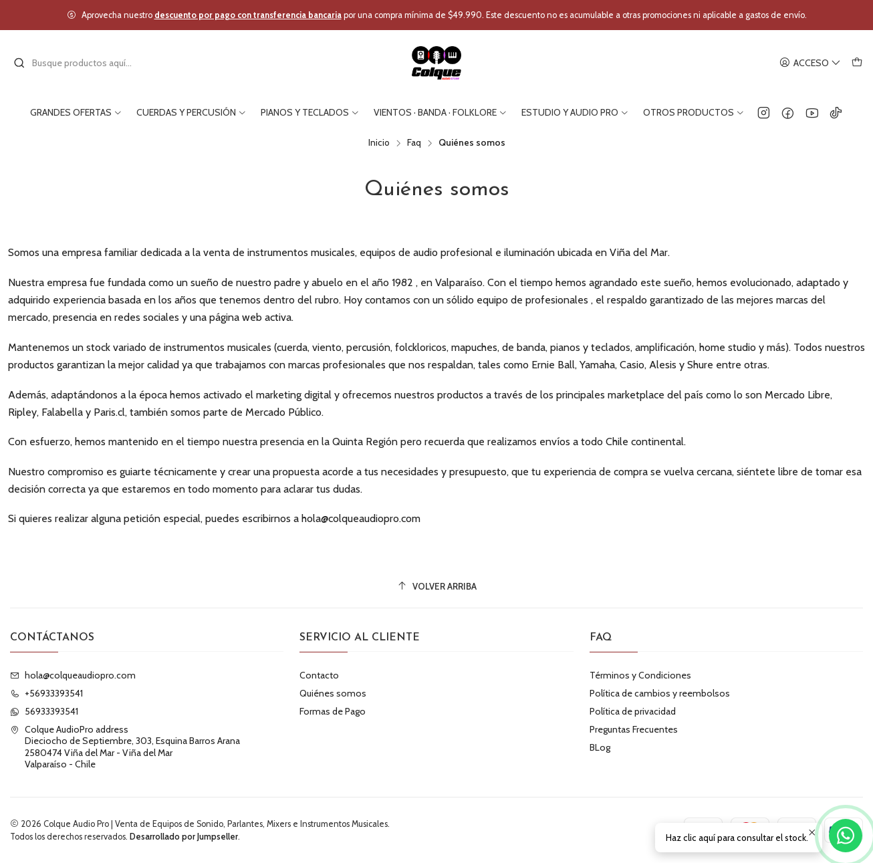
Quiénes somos (332, 693)
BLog (600, 747)
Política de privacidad (633, 711)
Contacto (319, 675)
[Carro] (857, 63)
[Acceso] (810, 63)
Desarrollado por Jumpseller (184, 837)
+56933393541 (46, 693)
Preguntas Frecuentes (634, 729)
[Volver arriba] (436, 587)
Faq (414, 143)
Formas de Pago (332, 711)
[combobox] (81, 62)
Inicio (379, 143)
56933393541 (44, 711)
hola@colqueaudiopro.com (73, 675)
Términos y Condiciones (640, 675)
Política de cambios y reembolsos (660, 693)
